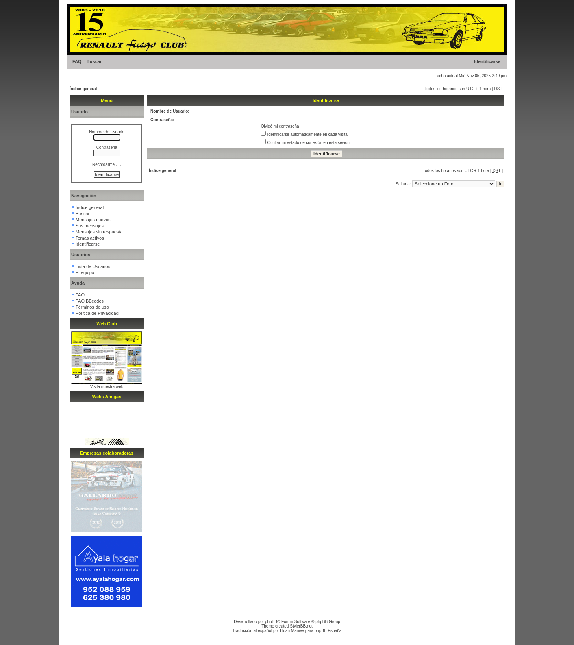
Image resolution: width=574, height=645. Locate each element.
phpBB (271, 621)
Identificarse (487, 61)
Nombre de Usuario (106, 132)
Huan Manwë (292, 630)
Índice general (83, 89)
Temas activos (90, 237)
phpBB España (328, 630)
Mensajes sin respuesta (99, 231)
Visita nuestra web (107, 386)
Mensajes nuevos (93, 219)
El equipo (85, 272)
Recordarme (106, 164)
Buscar (94, 61)
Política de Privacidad (97, 313)
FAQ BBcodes (90, 301)
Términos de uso (92, 307)
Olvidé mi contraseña (280, 126)
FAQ (77, 61)
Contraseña (106, 147)
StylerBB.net (301, 626)
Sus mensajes (90, 225)
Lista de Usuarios (93, 266)
